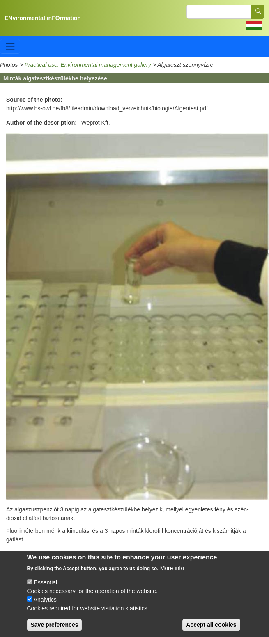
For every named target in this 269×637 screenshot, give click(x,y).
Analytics (45, 607)
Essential (45, 590)
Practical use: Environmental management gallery (88, 65)
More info (172, 576)
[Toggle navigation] (10, 46)
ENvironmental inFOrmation (43, 18)
